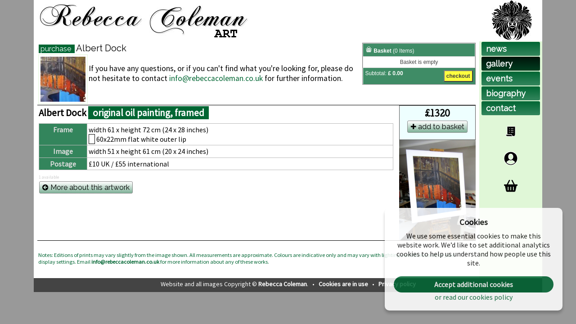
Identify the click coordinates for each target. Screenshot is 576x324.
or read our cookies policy (474, 297)
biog (506, 93)
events (499, 78)
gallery (499, 63)
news (496, 49)
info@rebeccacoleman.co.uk (216, 78)
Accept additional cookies (473, 284)
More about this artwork (86, 187)
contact (501, 108)
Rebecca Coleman (282, 284)
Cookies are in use (344, 284)
